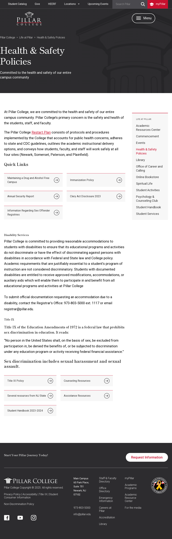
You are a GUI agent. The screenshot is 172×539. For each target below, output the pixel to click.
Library (140, 160)
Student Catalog (17, 4)
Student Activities (148, 190)
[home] (29, 17)
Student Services (147, 213)
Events (140, 143)
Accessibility (30, 494)
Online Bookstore (147, 177)
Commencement (147, 136)
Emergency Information (106, 499)
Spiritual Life (144, 183)
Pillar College (7, 37)
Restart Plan (41, 132)
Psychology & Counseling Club (147, 198)
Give (37, 4)
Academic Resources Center (148, 127)
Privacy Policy (12, 494)
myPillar (129, 478)
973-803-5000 (82, 507)
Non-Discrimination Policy (19, 504)
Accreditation (107, 517)
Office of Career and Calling (149, 168)
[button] (72, 4)
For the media (133, 507)
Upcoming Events (98, 4)
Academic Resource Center (131, 498)
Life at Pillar (26, 37)
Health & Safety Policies (51, 37)
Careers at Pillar (105, 509)
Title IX (43, 494)
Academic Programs (131, 486)
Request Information (147, 457)
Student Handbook (148, 207)
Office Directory (104, 490)
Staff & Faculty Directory (107, 480)
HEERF (52, 4)
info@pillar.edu (82, 514)
